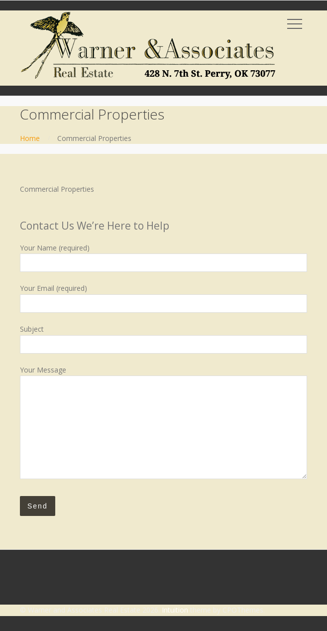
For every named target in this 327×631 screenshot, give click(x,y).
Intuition (175, 610)
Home (30, 138)
